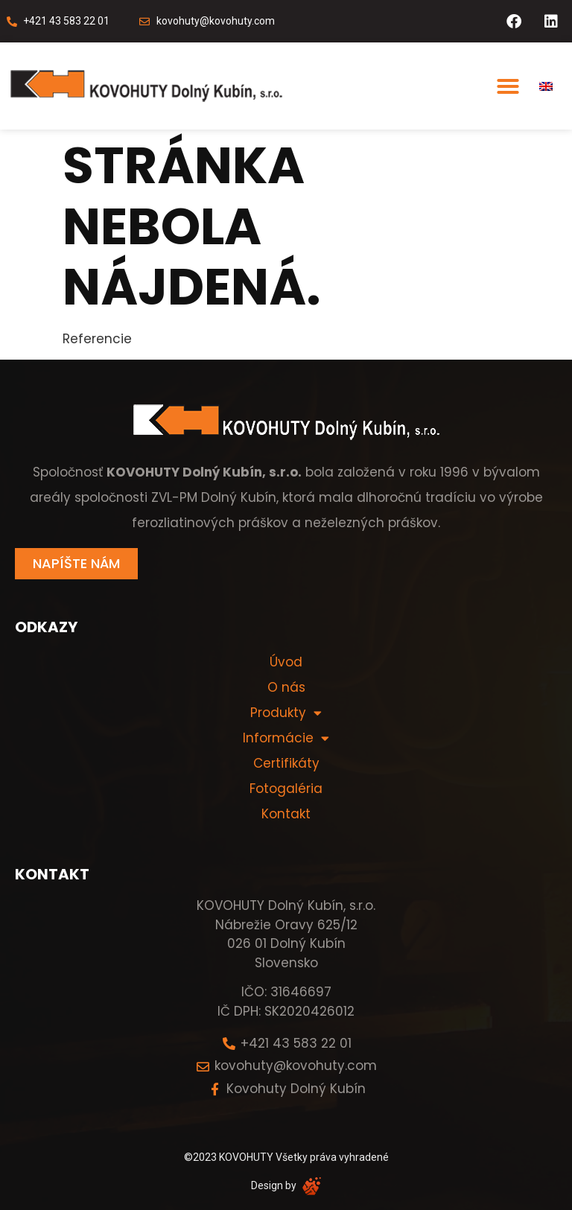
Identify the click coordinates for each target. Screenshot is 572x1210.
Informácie (286, 738)
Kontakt (286, 814)
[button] (508, 86)
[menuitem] (546, 86)
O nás (286, 687)
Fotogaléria (286, 788)
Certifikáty (286, 763)
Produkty (286, 712)
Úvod (286, 662)
